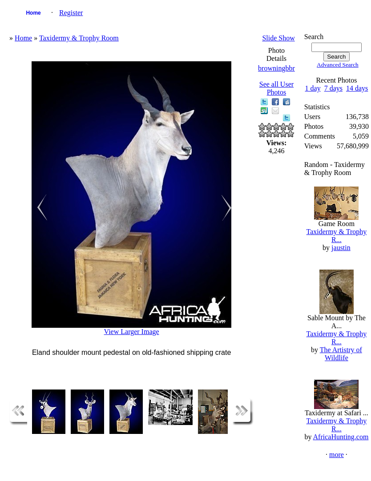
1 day (313, 88)
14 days (357, 88)
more (336, 454)
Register (71, 12)
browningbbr (276, 68)
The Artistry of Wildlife (341, 354)
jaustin (341, 247)
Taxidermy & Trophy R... (336, 235)
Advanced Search (338, 64)
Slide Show (278, 38)
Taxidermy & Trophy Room (79, 38)
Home (33, 13)
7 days (333, 88)
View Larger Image (131, 331)
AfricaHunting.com (341, 437)
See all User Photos (276, 88)
